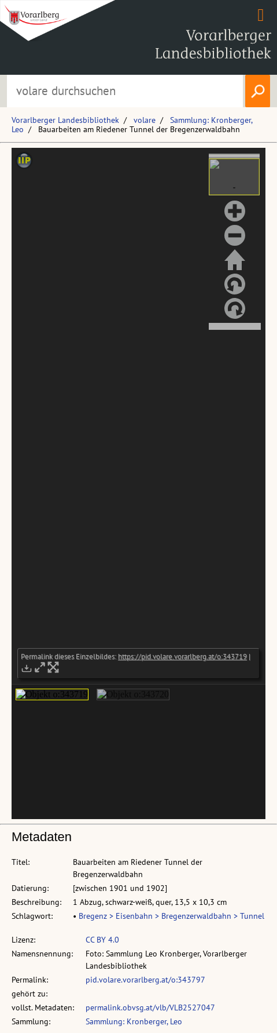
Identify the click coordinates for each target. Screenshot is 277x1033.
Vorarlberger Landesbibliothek (65, 120)
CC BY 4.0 (102, 939)
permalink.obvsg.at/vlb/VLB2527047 (150, 1007)
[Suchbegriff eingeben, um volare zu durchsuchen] (124, 91)
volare (145, 120)
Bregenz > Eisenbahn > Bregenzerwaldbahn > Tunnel (171, 916)
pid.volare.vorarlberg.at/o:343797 (145, 979)
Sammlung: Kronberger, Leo (134, 1021)
